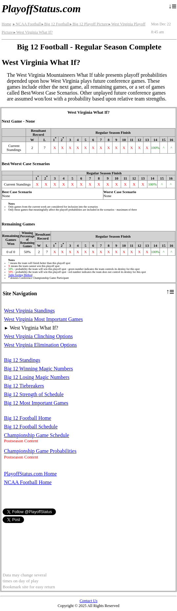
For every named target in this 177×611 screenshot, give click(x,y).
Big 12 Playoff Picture (88, 24)
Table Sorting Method (20, 275)
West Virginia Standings (29, 310)
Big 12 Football (55, 24)
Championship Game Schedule (36, 435)
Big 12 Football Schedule (31, 426)
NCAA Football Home (28, 482)
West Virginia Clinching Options (38, 336)
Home (6, 24)
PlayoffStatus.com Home (30, 474)
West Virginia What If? (33, 32)
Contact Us (88, 600)
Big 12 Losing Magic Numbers (36, 377)
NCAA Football (26, 24)
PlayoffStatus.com (41, 9)
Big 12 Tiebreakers (24, 386)
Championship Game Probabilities (40, 451)
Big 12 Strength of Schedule (33, 394)
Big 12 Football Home (27, 418)
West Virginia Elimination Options (40, 345)
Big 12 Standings (22, 360)
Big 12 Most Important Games (36, 403)
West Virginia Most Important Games (43, 319)
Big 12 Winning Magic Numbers (38, 368)
